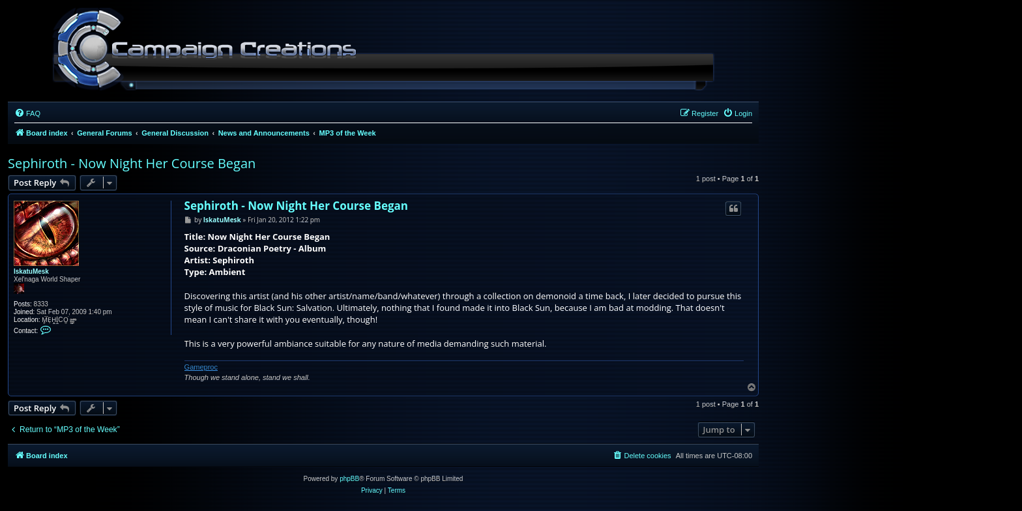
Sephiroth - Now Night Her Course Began (132, 163)
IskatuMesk (31, 271)
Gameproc (201, 367)
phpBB (349, 478)
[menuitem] (27, 113)
